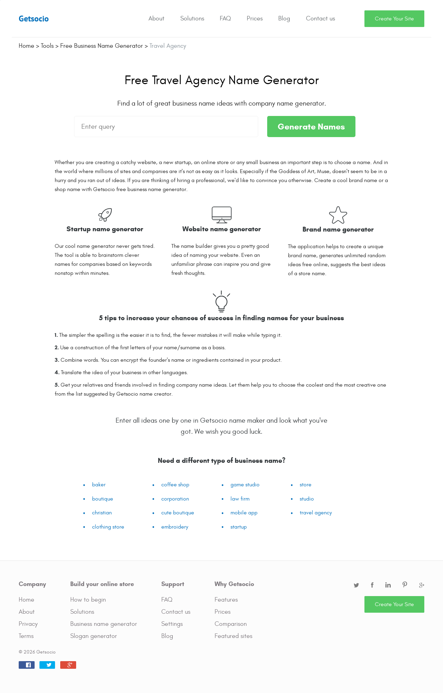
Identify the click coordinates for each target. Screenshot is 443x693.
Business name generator (103, 624)
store (305, 485)
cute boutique (177, 513)
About (156, 18)
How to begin (88, 599)
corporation (175, 499)
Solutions (192, 18)
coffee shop (175, 485)
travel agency (316, 513)
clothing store (108, 527)
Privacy (28, 624)
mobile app (243, 513)
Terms (26, 636)
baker (99, 485)
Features (226, 599)
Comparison (231, 624)
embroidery (174, 527)
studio (307, 499)
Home (26, 599)
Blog (284, 18)
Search (356, 18)
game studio (245, 485)
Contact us (320, 18)
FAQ (225, 18)
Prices (255, 18)
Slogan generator (93, 636)
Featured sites (233, 636)
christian (102, 513)
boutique (102, 499)
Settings (172, 624)
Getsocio (34, 18)
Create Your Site (394, 19)
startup (238, 527)
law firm (240, 499)
